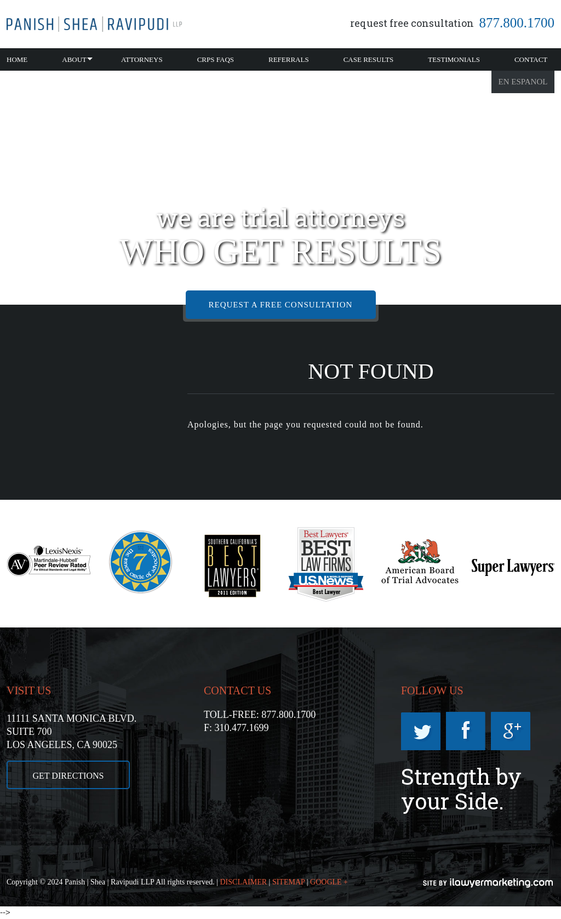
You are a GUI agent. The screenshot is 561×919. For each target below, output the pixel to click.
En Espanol (523, 81)
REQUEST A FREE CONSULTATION (281, 304)
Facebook (465, 731)
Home (17, 59)
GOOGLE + (329, 882)
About (74, 59)
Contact (530, 59)
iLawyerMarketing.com (488, 883)
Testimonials (454, 59)
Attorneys (142, 59)
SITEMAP (288, 882)
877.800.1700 (517, 22)
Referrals (288, 59)
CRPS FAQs (215, 59)
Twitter (420, 731)
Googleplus (510, 731)
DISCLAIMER (243, 882)
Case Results (369, 59)
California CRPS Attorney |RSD (94, 24)
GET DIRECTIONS (68, 775)
